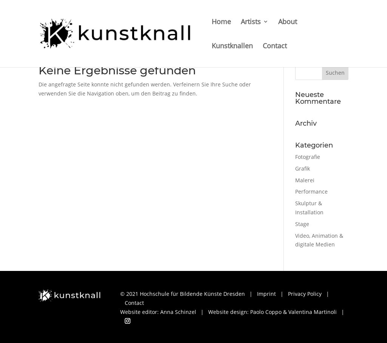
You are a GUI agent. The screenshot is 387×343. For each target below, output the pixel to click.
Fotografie (307, 156)
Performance (311, 191)
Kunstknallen (232, 46)
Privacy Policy (305, 293)
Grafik (302, 168)
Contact (275, 46)
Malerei (304, 180)
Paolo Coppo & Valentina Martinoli (293, 311)
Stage (302, 224)
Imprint (266, 293)
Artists (251, 22)
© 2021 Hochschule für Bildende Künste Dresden (182, 293)
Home (221, 22)
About (287, 22)
